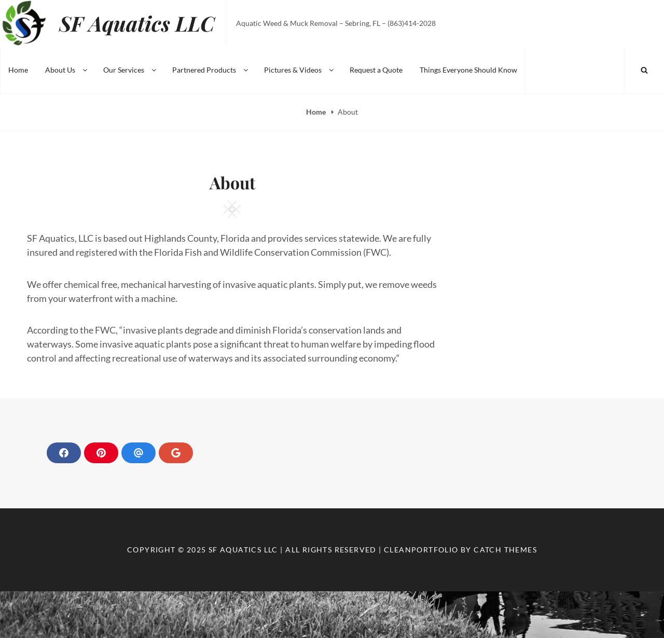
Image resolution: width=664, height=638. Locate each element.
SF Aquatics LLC (137, 23)
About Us (67, 69)
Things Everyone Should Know (468, 69)
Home (18, 69)
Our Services (130, 69)
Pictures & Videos (299, 69)
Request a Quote (376, 69)
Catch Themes (505, 549)
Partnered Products (211, 69)
